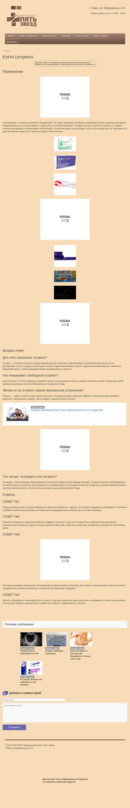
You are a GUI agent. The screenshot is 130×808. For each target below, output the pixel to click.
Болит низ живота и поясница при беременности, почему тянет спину (80, 655)
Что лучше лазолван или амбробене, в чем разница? (31, 682)
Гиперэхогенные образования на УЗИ (29, 652)
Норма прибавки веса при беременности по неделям (67, 410)
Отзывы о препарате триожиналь (54, 652)
